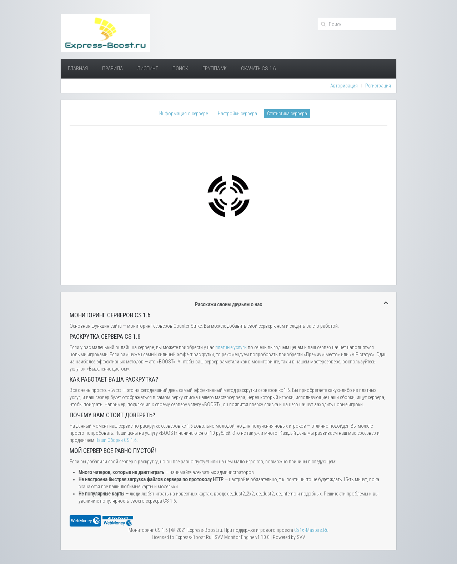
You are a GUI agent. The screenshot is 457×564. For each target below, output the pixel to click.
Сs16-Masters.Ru (311, 530)
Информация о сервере (183, 113)
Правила (112, 68)
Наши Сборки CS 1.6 (116, 440)
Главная (78, 68)
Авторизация (344, 86)
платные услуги (231, 347)
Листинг (147, 68)
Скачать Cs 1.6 (258, 68)
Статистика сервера (287, 113)
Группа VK (214, 68)
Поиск (180, 68)
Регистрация (378, 86)
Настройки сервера (237, 113)
